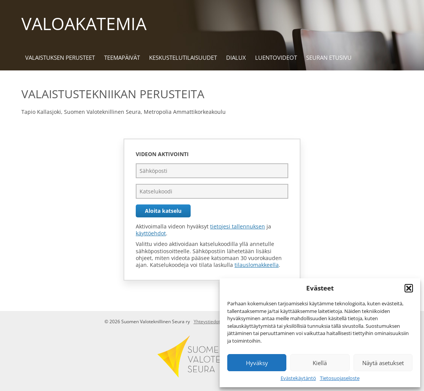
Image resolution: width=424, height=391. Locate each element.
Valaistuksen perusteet (60, 57)
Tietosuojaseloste (340, 378)
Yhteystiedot (207, 321)
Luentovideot (276, 57)
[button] (409, 288)
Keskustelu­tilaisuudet (183, 57)
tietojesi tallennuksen (237, 226)
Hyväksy (257, 363)
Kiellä (320, 363)
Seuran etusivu (329, 57)
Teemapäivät (122, 57)
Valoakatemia (83, 23)
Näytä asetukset (383, 363)
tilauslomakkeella (256, 264)
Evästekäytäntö (298, 378)
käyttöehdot (151, 233)
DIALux (236, 57)
